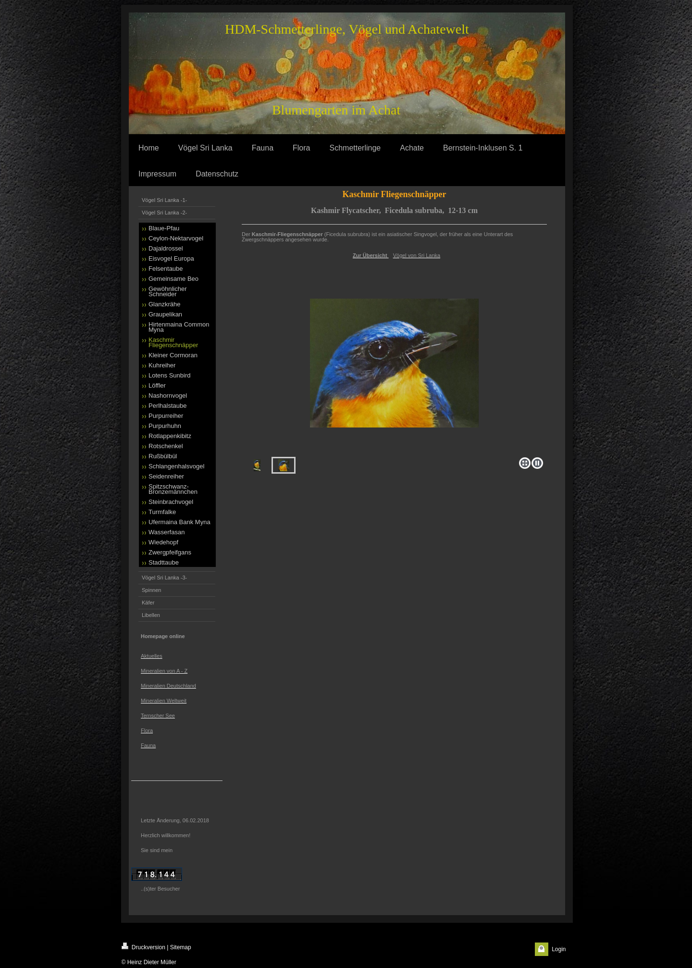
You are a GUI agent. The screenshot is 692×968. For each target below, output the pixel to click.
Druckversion (143, 947)
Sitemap (180, 947)
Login (559, 949)
